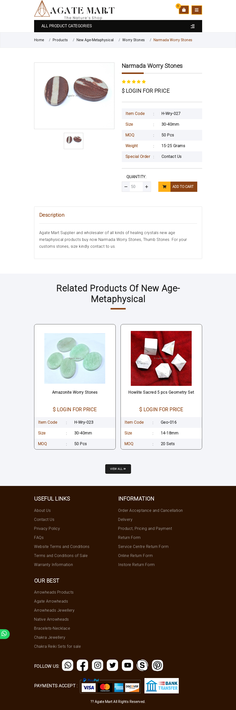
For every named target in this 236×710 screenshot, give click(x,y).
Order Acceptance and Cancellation (150, 510)
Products (60, 40)
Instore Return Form (136, 564)
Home (39, 40)
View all (118, 469)
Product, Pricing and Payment (145, 528)
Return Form (129, 537)
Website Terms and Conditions (61, 546)
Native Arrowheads (51, 619)
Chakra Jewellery (49, 637)
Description (52, 215)
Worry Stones (133, 40)
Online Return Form (135, 555)
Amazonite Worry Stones (75, 392)
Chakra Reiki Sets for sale (57, 646)
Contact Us (171, 156)
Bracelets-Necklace (52, 628)
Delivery (125, 519)
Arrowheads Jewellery (54, 610)
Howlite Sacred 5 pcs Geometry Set (161, 392)
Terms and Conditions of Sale (61, 555)
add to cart (176, 187)
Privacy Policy (47, 528)
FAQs (39, 537)
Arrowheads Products (54, 592)
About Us (42, 510)
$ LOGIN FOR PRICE (146, 91)
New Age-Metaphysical (95, 40)
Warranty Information (53, 564)
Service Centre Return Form (143, 546)
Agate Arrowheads (51, 601)
